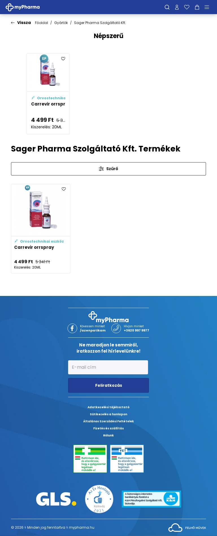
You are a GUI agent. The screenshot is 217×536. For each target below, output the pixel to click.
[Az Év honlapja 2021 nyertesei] (99, 498)
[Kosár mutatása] (197, 7)
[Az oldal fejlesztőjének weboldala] (187, 527)
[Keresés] (167, 7)
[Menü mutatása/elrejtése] (208, 7)
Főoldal (41, 22)
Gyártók (61, 22)
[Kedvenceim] (187, 7)
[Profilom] (177, 7)
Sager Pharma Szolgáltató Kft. (100, 22)
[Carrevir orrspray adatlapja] (48, 93)
